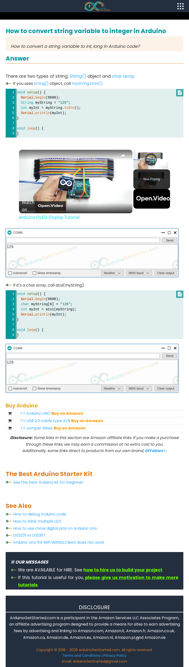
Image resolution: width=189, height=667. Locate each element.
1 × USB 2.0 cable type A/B (62, 421)
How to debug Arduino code (39, 514)
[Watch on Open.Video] (42, 206)
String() (78, 76)
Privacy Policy (114, 655)
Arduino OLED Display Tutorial (65, 158)
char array (123, 76)
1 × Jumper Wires (53, 428)
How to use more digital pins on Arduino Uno (55, 528)
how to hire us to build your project (122, 570)
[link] (27, 158)
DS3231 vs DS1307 (29, 535)
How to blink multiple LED (37, 521)
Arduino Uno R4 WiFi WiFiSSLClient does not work (58, 542)
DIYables (155, 450)
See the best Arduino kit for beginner (48, 482)
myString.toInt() (87, 83)
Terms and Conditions (81, 655)
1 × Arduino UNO (52, 413)
